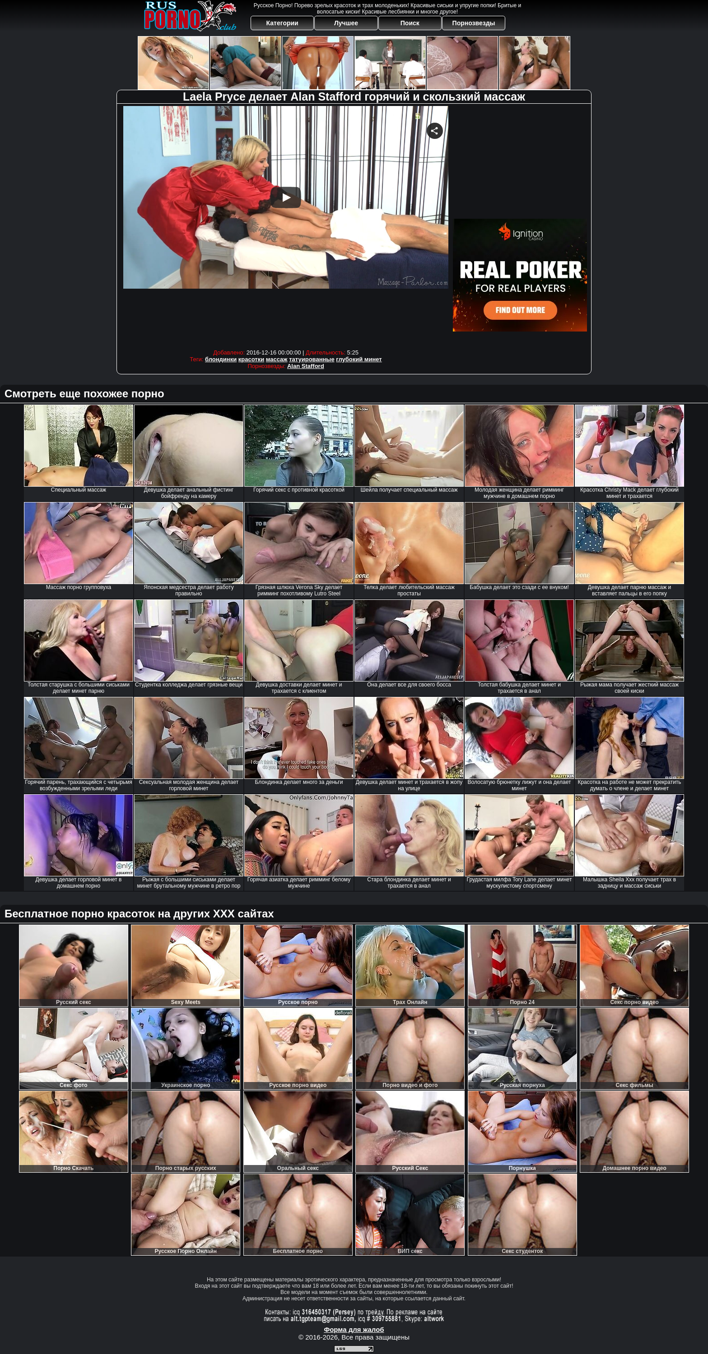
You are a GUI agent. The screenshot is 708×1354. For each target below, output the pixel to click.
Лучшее (346, 23)
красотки (251, 359)
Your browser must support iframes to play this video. (285, 225)
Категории (282, 23)
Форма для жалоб (354, 1329)
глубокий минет (359, 359)
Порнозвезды (473, 23)
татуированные (311, 359)
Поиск (410, 23)
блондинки (221, 359)
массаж (277, 359)
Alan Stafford (305, 366)
